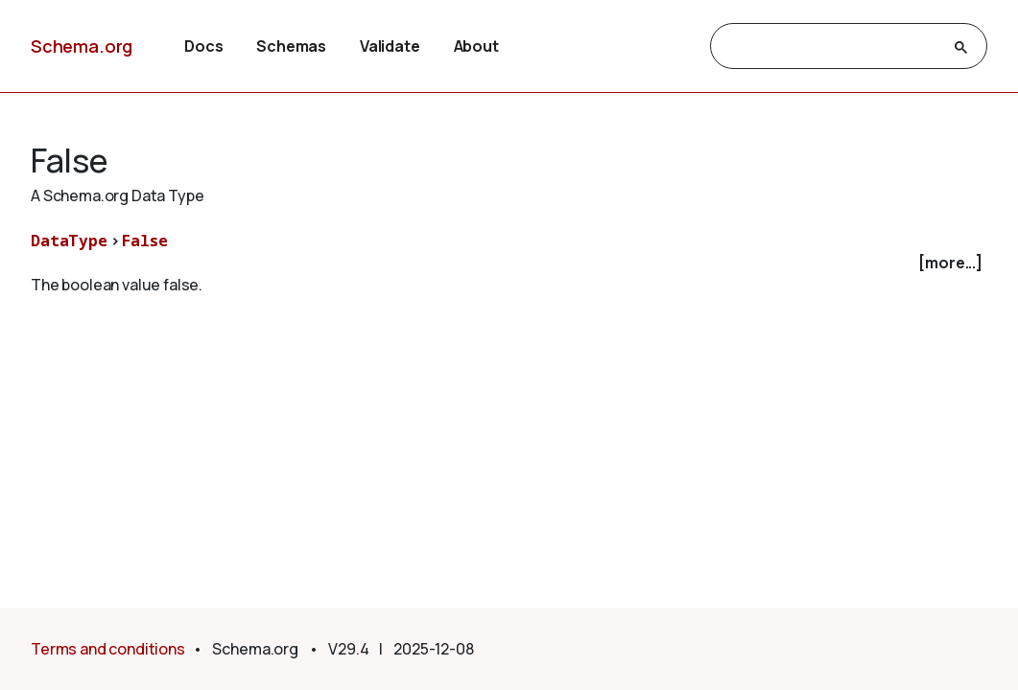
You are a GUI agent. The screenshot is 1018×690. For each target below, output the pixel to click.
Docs (203, 46)
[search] (831, 47)
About (476, 46)
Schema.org (81, 46)
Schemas (291, 46)
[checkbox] (509, 263)
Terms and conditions (108, 648)
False (144, 240)
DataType (69, 240)
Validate (390, 46)
